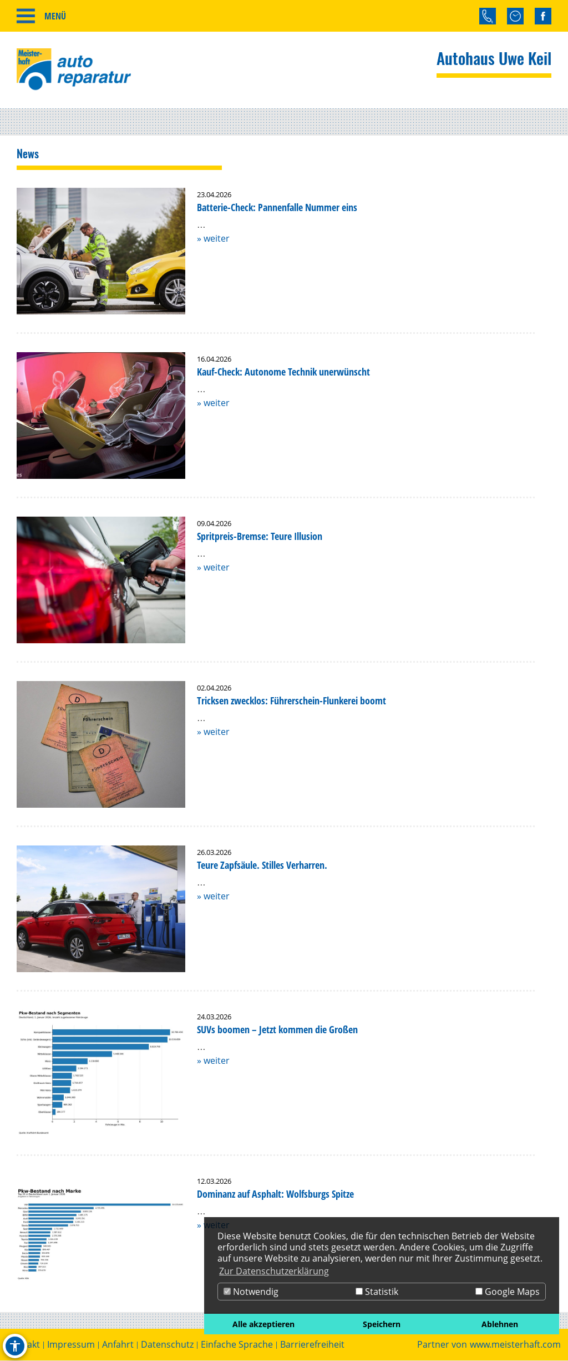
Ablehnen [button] (499, 1324)
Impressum (71, 1345)
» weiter (213, 239)
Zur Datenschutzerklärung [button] (274, 1271)
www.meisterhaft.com (515, 1345)
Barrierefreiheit (312, 1345)
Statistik (377, 1291)
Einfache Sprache (237, 1345)
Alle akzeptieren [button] (263, 1324)
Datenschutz (167, 1345)
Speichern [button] (381, 1324)
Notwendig (251, 1291)
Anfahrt (118, 1345)
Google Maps (507, 1291)
